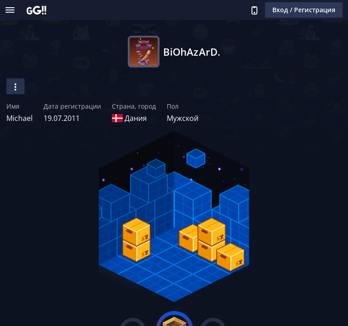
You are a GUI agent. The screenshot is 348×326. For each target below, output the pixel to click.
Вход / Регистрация (303, 9)
